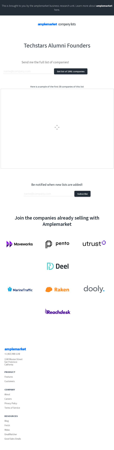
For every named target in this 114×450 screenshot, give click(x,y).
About (7, 394)
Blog (6, 420)
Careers (8, 398)
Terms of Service (12, 407)
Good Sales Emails (12, 438)
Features (8, 376)
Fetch (7, 425)
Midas (7, 429)
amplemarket (104, 5)
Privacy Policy (10, 403)
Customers (9, 381)
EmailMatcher (10, 434)
